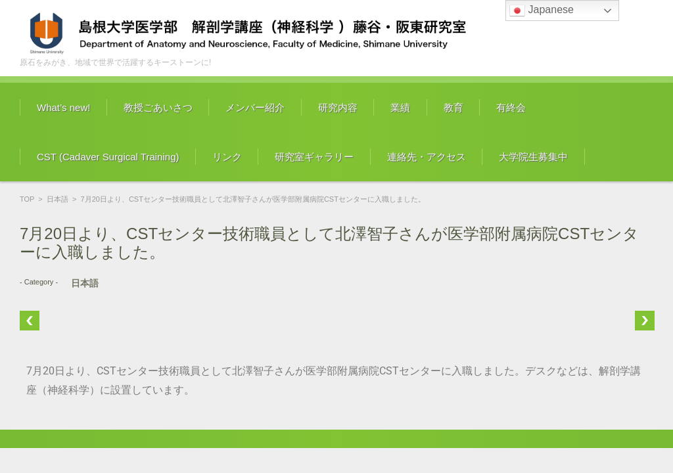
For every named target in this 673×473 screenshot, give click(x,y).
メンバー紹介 (255, 107)
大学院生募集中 (533, 156)
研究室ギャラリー (314, 156)
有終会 (511, 107)
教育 (453, 107)
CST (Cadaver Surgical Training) (108, 156)
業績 (400, 107)
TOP (27, 199)
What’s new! (63, 107)
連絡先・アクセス (426, 156)
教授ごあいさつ (158, 107)
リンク (227, 156)
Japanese (541, 10)
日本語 (57, 199)
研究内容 (338, 107)
